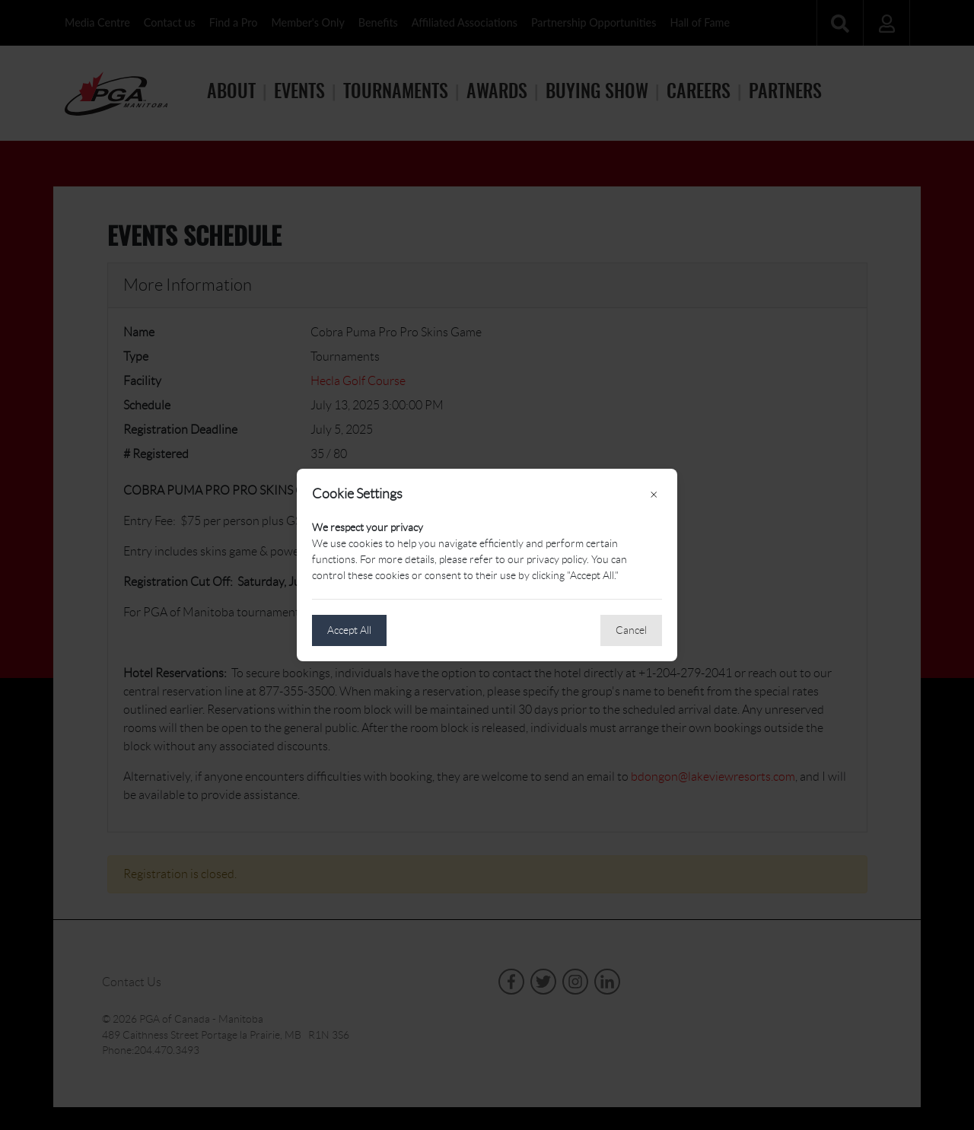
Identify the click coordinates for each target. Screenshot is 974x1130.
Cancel (631, 630)
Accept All (349, 630)
